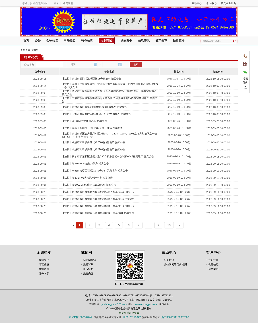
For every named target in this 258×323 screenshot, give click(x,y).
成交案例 (126, 40)
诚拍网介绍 (89, 259)
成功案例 (213, 268)
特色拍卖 (87, 40)
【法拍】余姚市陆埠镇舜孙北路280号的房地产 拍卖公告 (93, 142)
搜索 (135, 64)
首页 (26, 40)
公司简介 (44, 259)
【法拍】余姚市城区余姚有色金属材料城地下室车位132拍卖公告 (98, 198)
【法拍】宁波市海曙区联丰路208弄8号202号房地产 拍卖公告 (96, 114)
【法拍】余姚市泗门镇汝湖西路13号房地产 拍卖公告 (91, 78)
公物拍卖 (52, 40)
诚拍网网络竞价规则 (175, 264)
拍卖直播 (178, 40)
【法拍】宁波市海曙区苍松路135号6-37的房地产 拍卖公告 (95, 170)
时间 (73, 64)
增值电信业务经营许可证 (107, 317)
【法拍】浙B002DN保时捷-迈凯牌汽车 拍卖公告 (89, 184)
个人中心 (211, 3)
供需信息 (213, 264)
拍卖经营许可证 (151, 317)
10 (169, 225)
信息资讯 (144, 40)
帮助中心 (197, 3)
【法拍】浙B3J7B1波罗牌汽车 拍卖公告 (84, 121)
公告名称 (29, 64)
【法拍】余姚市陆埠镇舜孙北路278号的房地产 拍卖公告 (93, 149)
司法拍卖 (69, 40)
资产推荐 (161, 40)
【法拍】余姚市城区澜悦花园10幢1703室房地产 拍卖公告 (94, 106)
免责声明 (164, 304)
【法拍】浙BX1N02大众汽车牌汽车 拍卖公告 (87, 177)
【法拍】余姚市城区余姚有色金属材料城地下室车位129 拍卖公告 (98, 191)
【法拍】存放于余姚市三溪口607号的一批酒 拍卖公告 (92, 128)
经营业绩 (44, 264)
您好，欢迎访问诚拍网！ (36, 3)
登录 (56, 3)
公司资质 (44, 268)
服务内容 (44, 273)
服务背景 (88, 264)
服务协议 (169, 259)
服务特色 (88, 268)
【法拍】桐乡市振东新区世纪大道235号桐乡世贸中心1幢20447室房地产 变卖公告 (108, 156)
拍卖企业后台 (228, 3)
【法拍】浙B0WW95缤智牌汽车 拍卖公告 (85, 163)
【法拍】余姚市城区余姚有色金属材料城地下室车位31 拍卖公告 (98, 213)
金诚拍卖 (44, 253)
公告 (38, 40)
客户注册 (213, 259)
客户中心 (213, 253)
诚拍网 (86, 253)
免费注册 (68, 3)
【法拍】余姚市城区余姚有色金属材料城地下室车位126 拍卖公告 (98, 206)
